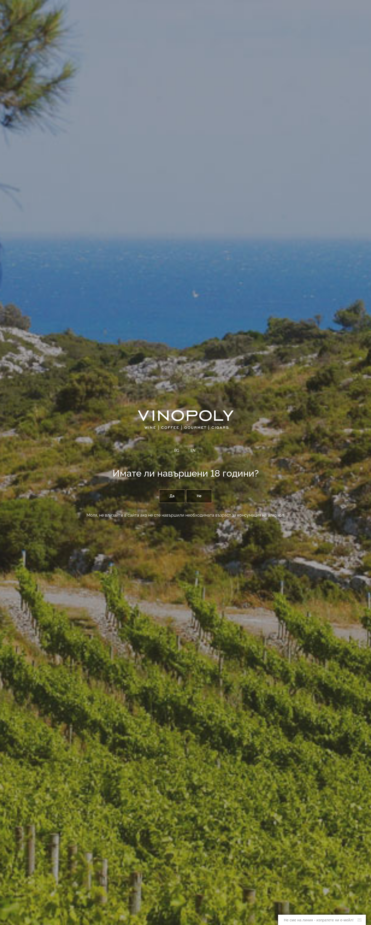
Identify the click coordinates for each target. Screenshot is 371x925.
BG (176, 451)
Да (172, 496)
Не (199, 496)
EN (193, 451)
